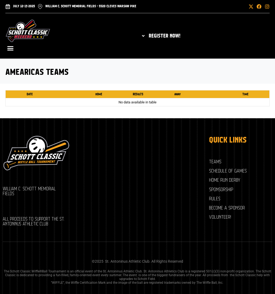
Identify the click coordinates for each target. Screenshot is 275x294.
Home (98, 94)
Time (245, 94)
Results (138, 94)
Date (30, 94)
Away (177, 94)
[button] (238, 6)
